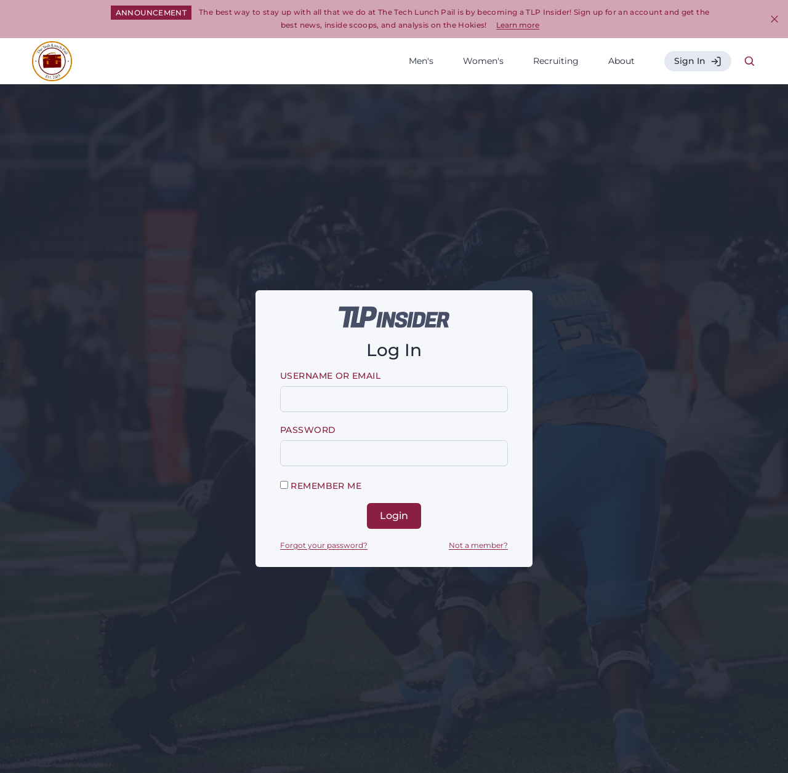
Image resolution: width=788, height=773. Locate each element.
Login (394, 515)
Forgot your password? (324, 545)
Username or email (330, 375)
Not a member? (478, 545)
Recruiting (556, 60)
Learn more (517, 25)
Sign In (698, 61)
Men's (421, 60)
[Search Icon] (750, 61)
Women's (483, 60)
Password (308, 429)
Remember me (320, 485)
